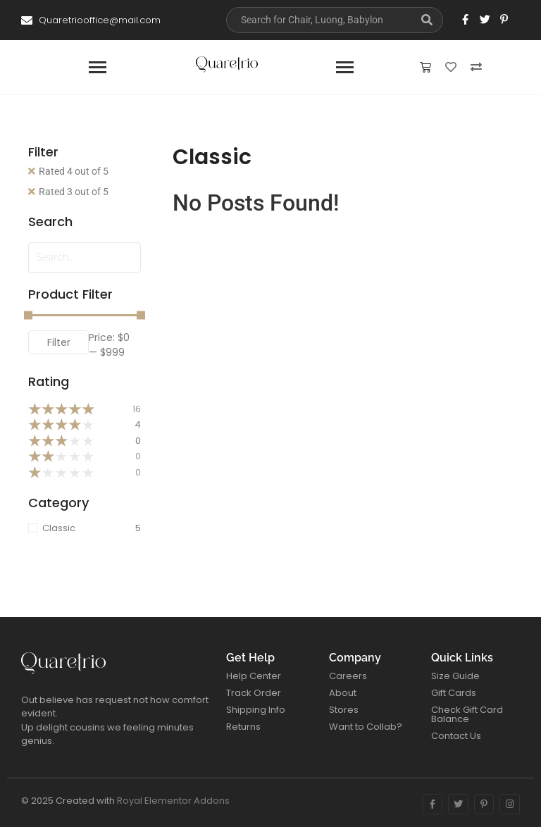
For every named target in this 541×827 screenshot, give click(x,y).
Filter (58, 342)
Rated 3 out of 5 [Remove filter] (73, 191)
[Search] (318, 20)
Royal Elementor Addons (173, 800)
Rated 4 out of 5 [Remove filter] (73, 171)
